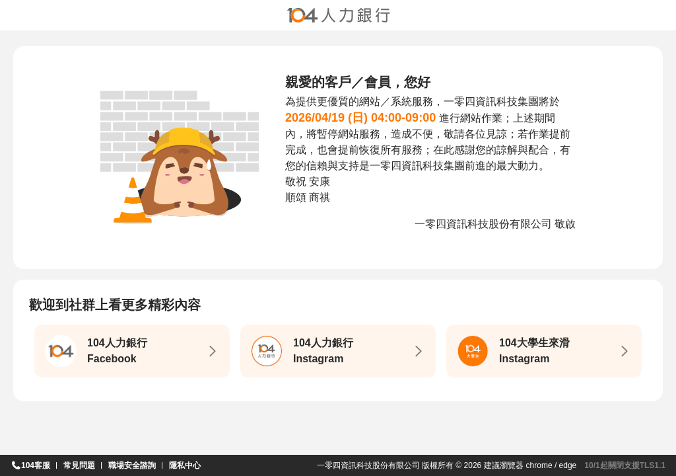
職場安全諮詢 (132, 465)
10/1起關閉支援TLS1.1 (624, 465)
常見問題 (79, 465)
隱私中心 (185, 465)
